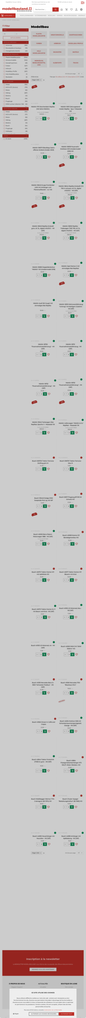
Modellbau (51, 15)
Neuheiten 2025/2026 (70, 15)
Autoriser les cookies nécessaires (43, 1014)
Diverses (59, 15)
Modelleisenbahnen (26, 15)
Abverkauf (81, 15)
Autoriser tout (66, 1014)
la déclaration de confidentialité (53, 1010)
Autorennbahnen (40, 15)
